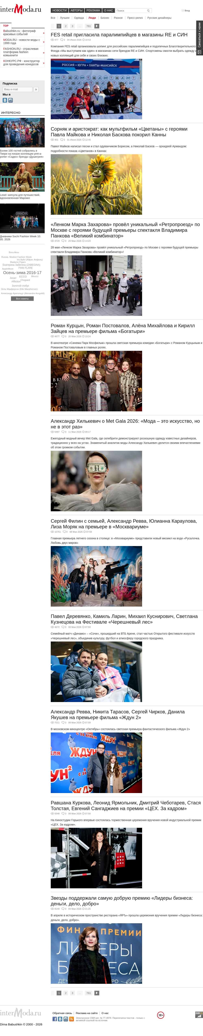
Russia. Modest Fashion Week (16, 257)
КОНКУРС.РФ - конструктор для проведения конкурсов (21, 62)
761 (88, 26)
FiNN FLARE (26, 268)
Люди (92, 17)
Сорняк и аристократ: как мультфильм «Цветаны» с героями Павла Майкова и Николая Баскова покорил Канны (119, 131)
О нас (108, 10)
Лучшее (64, 17)
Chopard (25, 280)
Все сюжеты (22, 298)
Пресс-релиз (135, 17)
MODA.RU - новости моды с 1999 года (21, 41)
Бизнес (105, 17)
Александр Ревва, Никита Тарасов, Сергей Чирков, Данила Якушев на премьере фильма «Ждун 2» (118, 714)
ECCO (23, 276)
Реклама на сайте (87, 1013)
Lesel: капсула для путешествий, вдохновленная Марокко (20, 196)
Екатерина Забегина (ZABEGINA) (21, 264)
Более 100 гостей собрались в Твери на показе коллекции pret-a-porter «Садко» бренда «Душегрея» (22, 153)
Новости (60, 10)
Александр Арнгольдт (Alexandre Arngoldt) (22, 293)
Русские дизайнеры (159, 17)
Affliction (16, 281)
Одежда (79, 17)
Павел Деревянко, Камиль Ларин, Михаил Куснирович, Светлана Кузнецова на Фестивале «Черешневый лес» (124, 619)
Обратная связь (62, 1013)
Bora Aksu (14, 252)
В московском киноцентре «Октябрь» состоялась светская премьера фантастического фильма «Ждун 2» (120, 729)
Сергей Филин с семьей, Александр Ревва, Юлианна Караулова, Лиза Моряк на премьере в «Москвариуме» (124, 523)
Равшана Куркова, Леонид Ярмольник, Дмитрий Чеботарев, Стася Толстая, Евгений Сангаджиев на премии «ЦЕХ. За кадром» (126, 805)
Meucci (34, 276)
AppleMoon (8, 269)
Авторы (76, 10)
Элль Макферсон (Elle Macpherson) (19, 289)
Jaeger (13, 278)
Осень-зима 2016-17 (22, 272)
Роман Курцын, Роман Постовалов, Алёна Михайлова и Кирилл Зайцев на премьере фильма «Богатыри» (123, 328)
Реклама (93, 10)
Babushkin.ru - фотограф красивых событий (19, 32)
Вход (186, 10)
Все (53, 17)
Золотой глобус (20, 285)
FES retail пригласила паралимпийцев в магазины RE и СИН (119, 34)
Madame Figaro (18, 262)
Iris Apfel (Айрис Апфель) (30, 259)
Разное (118, 17)
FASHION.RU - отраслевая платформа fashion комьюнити (20, 52)
